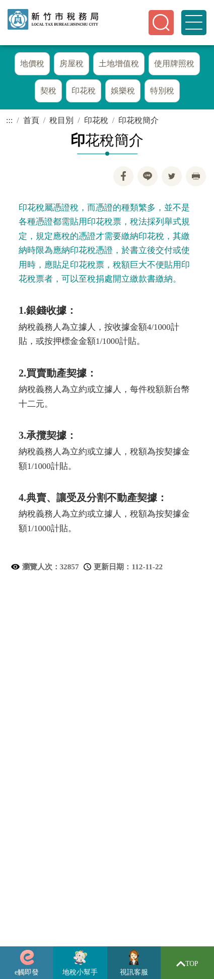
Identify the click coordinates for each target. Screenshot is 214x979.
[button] (161, 22)
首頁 (31, 120)
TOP (187, 963)
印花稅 (96, 120)
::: (9, 120)
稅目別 (61, 120)
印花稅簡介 (138, 120)
